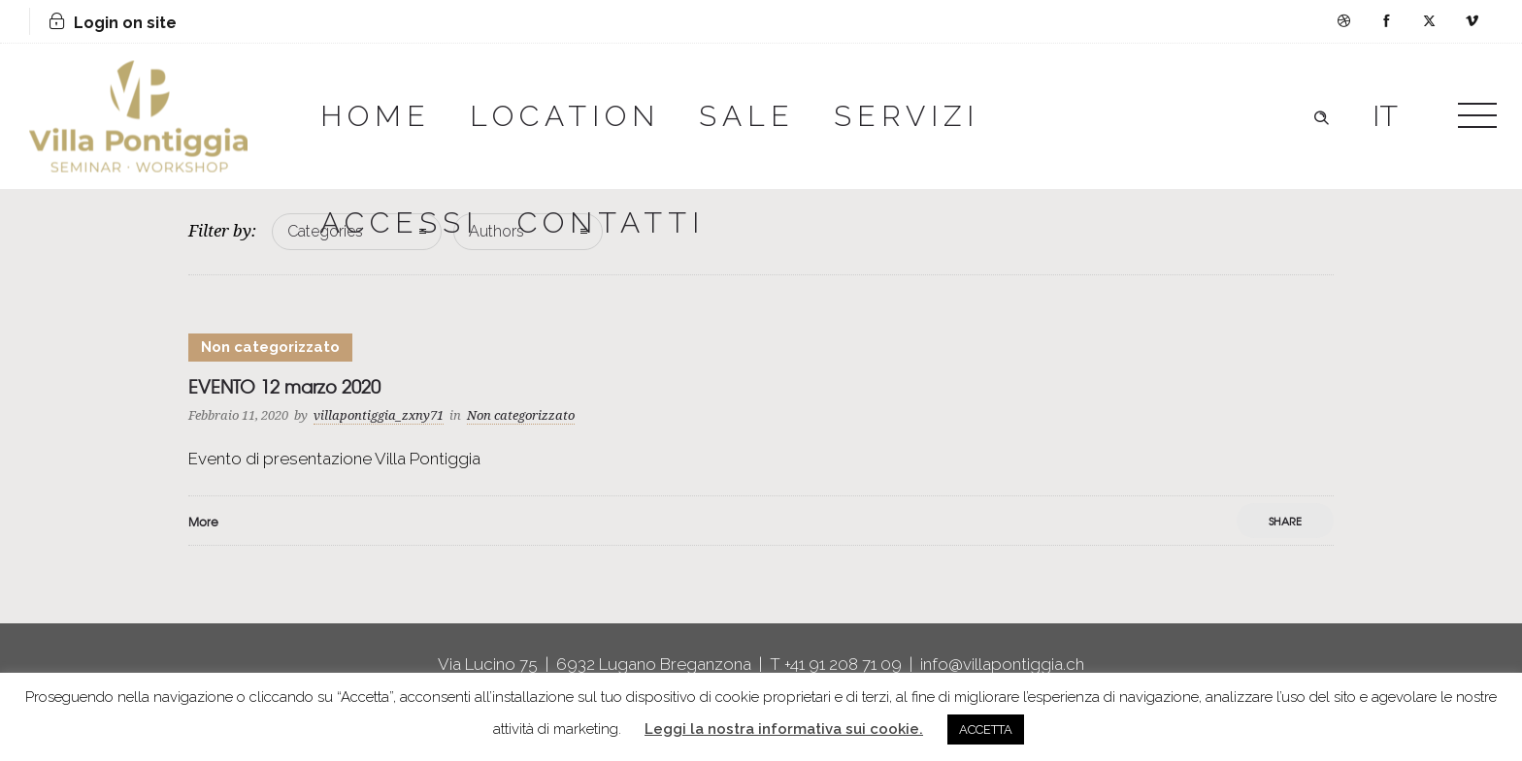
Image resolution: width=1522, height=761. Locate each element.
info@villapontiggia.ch (1002, 664)
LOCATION (565, 116)
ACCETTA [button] (985, 729)
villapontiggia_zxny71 (379, 415)
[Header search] (1321, 115)
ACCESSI (399, 222)
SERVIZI (906, 116)
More (203, 521)
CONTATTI (611, 222)
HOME (375, 116)
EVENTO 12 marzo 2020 (284, 386)
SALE (747, 116)
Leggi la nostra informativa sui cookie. (784, 729)
